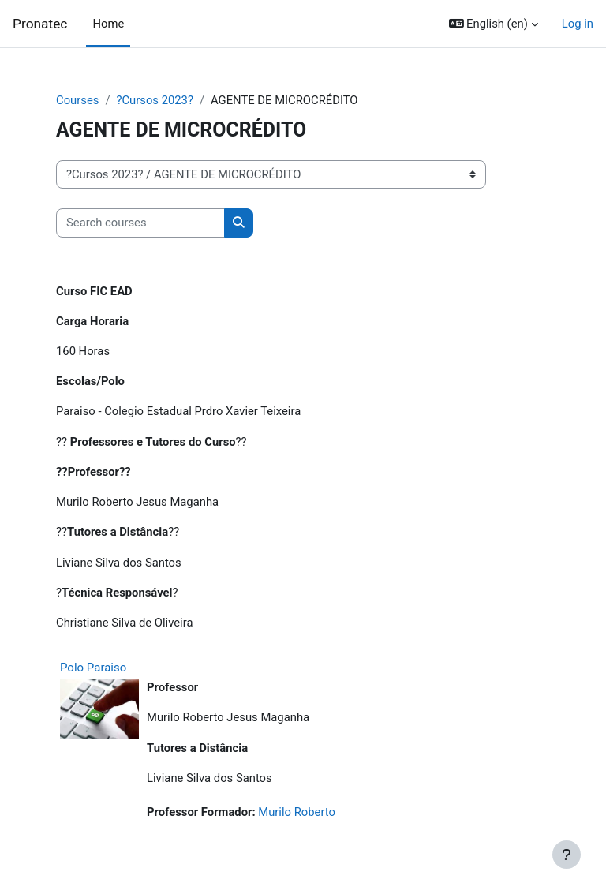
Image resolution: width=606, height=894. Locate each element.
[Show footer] (566, 854)
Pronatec (40, 24)
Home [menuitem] (108, 24)
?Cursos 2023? (154, 100)
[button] (493, 23)
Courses (77, 100)
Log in (577, 24)
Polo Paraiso (93, 667)
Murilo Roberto (296, 812)
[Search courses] (140, 222)
